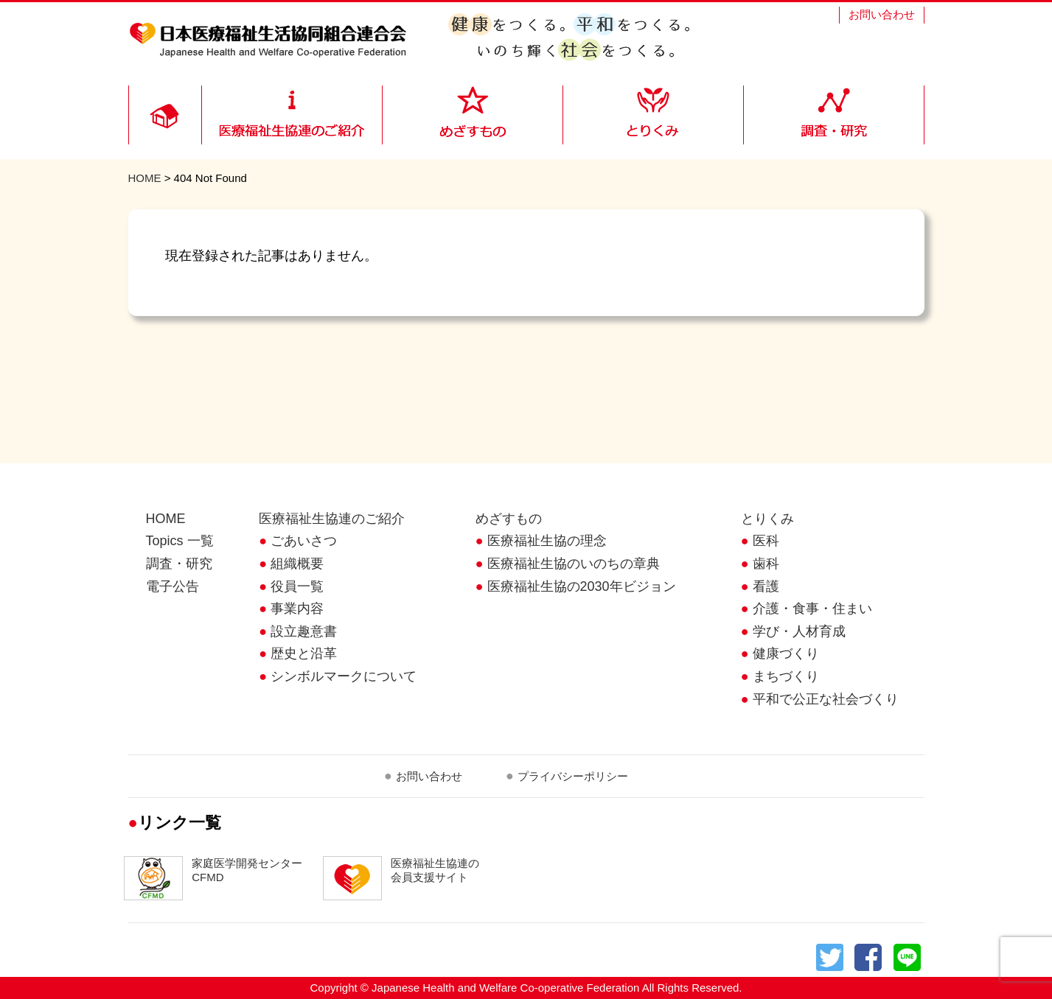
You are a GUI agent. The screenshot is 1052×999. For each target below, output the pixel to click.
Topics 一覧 (180, 540)
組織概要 (297, 563)
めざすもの (509, 518)
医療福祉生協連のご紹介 (332, 518)
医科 (766, 540)
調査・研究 (179, 563)
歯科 (766, 563)
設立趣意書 (304, 631)
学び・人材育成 (799, 631)
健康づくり (786, 653)
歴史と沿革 (304, 653)
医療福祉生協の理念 (547, 540)
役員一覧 (297, 586)
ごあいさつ (304, 540)
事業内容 (297, 608)
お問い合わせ (882, 14)
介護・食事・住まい (812, 608)
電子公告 (172, 586)
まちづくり (786, 676)
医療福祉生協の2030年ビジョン (581, 586)
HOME (144, 178)
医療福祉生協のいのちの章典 (573, 563)
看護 (766, 586)
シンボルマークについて (344, 676)
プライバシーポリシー (573, 776)
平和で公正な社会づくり (826, 699)
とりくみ (767, 518)
